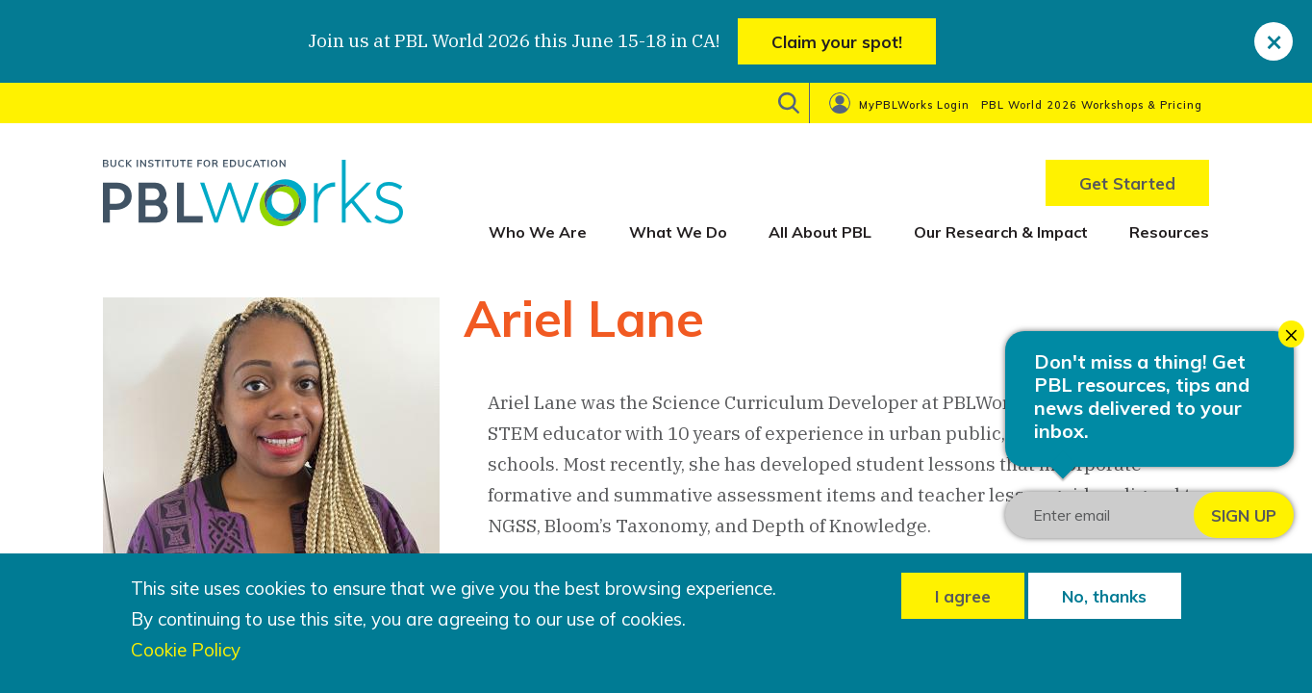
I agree (963, 596)
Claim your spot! (836, 42)
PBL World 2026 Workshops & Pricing (1091, 105)
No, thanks (1104, 596)
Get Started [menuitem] (1127, 183)
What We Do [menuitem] (678, 232)
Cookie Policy (185, 650)
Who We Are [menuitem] (538, 232)
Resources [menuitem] (1169, 232)
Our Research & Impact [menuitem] (1001, 232)
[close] (1273, 41)
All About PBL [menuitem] (820, 232)
